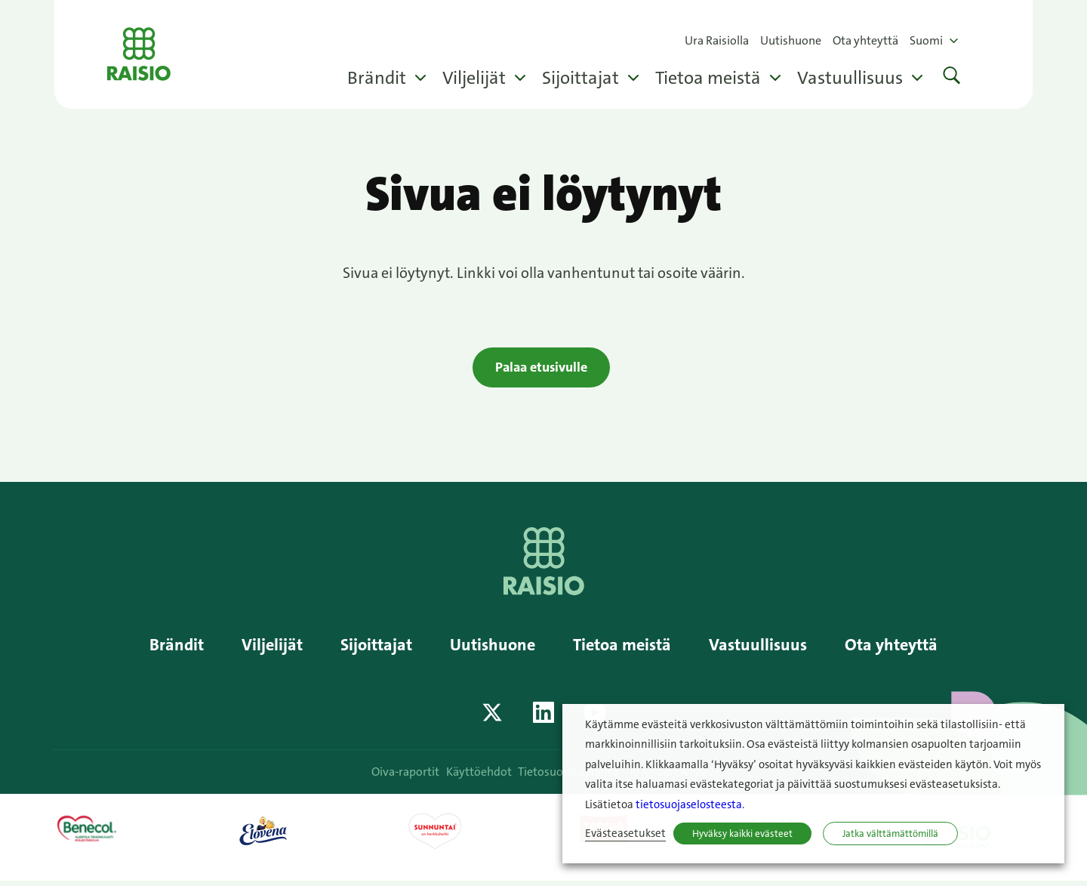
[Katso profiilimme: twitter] (492, 716)
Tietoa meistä (708, 77)
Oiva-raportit (403, 776)
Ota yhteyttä (865, 40)
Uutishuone (790, 40)
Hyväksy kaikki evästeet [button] (742, 833)
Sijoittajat (580, 77)
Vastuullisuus (850, 77)
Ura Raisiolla (717, 40)
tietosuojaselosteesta (689, 805)
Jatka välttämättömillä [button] (890, 833)
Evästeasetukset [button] (625, 833)
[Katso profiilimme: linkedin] (543, 716)
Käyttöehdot (481, 776)
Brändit (376, 77)
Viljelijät (474, 77)
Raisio (147, 54)
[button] (951, 77)
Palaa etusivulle (541, 368)
